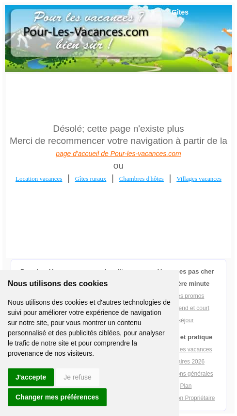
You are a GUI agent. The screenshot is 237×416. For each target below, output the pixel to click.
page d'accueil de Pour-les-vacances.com (118, 153)
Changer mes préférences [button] (57, 397)
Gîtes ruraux (91, 178)
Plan (185, 385)
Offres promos (186, 296)
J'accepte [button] (31, 377)
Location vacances (39, 178)
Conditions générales (185, 373)
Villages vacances (198, 178)
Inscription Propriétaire (186, 398)
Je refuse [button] (77, 377)
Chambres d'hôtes (141, 178)
